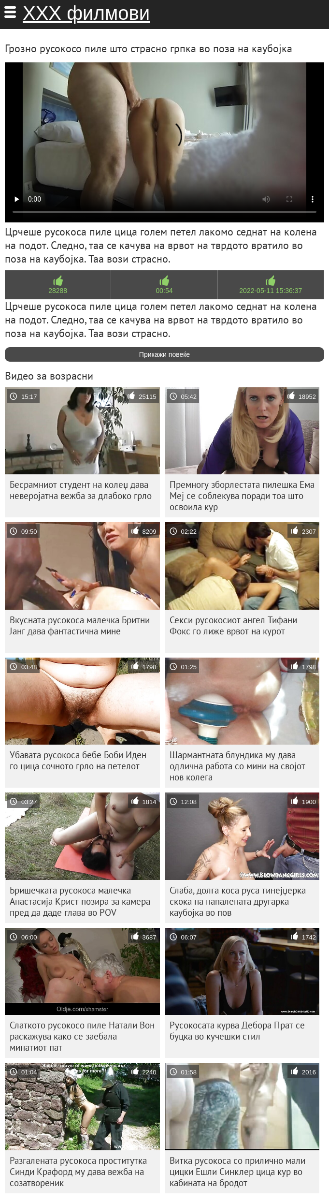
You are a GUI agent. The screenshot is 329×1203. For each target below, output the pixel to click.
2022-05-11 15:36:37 (270, 290)
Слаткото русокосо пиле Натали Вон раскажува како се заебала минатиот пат (82, 1036)
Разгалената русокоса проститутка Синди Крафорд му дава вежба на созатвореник (78, 1171)
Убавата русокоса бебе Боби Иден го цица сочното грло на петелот (78, 760)
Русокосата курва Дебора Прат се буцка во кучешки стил (237, 1030)
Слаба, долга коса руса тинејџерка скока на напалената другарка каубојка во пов (238, 901)
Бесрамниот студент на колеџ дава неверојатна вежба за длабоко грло (81, 490)
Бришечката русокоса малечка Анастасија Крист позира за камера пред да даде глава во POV (80, 901)
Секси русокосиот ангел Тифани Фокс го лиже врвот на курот (233, 625)
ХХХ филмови (86, 13)
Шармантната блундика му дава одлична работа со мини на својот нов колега (237, 766)
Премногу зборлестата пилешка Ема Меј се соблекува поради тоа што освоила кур (242, 496)
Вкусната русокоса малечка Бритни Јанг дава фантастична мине (80, 625)
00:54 (164, 290)
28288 (57, 290)
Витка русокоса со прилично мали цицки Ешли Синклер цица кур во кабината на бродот (237, 1171)
